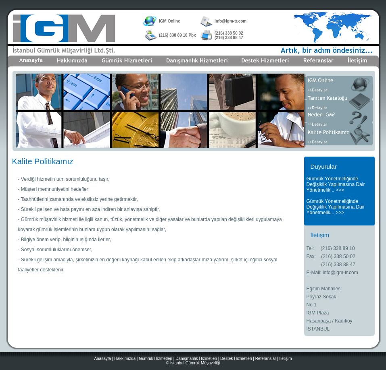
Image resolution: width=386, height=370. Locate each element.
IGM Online (169, 21)
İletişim (285, 358)
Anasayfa (102, 358)
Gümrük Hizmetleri (155, 358)
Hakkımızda (125, 358)
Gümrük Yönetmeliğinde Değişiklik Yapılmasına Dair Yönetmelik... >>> (336, 184)
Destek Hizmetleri (236, 358)
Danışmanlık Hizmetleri (196, 358)
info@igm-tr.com (230, 21)
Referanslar (265, 358)
